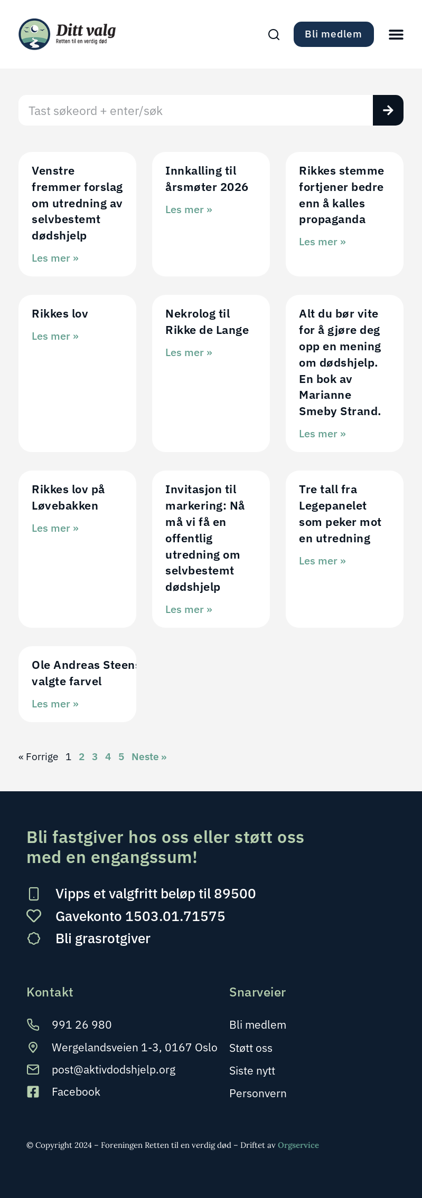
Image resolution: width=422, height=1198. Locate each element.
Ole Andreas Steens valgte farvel (86, 672)
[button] (396, 34)
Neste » (149, 756)
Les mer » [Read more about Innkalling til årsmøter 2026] (188, 209)
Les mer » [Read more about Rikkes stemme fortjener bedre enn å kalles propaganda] (322, 241)
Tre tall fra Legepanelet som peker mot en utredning (340, 513)
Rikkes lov (60, 313)
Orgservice (298, 1145)
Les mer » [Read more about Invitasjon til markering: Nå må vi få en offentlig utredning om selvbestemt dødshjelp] (188, 609)
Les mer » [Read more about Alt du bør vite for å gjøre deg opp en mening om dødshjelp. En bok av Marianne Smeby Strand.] (322, 433)
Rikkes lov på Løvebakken (68, 497)
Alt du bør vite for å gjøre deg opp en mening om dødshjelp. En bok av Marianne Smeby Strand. (342, 361)
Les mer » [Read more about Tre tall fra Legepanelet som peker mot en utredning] (322, 560)
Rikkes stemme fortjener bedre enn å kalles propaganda (342, 194)
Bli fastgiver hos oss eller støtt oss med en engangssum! (165, 847)
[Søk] (388, 110)
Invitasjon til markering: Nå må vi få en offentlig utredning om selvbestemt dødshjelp (205, 537)
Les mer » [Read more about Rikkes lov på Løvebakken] (55, 528)
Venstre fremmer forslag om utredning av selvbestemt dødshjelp (77, 202)
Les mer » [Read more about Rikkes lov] (55, 336)
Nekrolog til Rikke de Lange (207, 321)
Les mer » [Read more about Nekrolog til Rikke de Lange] (188, 352)
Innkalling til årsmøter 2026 (207, 178)
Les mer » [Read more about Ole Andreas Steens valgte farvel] (55, 703)
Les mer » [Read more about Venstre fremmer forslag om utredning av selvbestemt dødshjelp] (55, 258)
